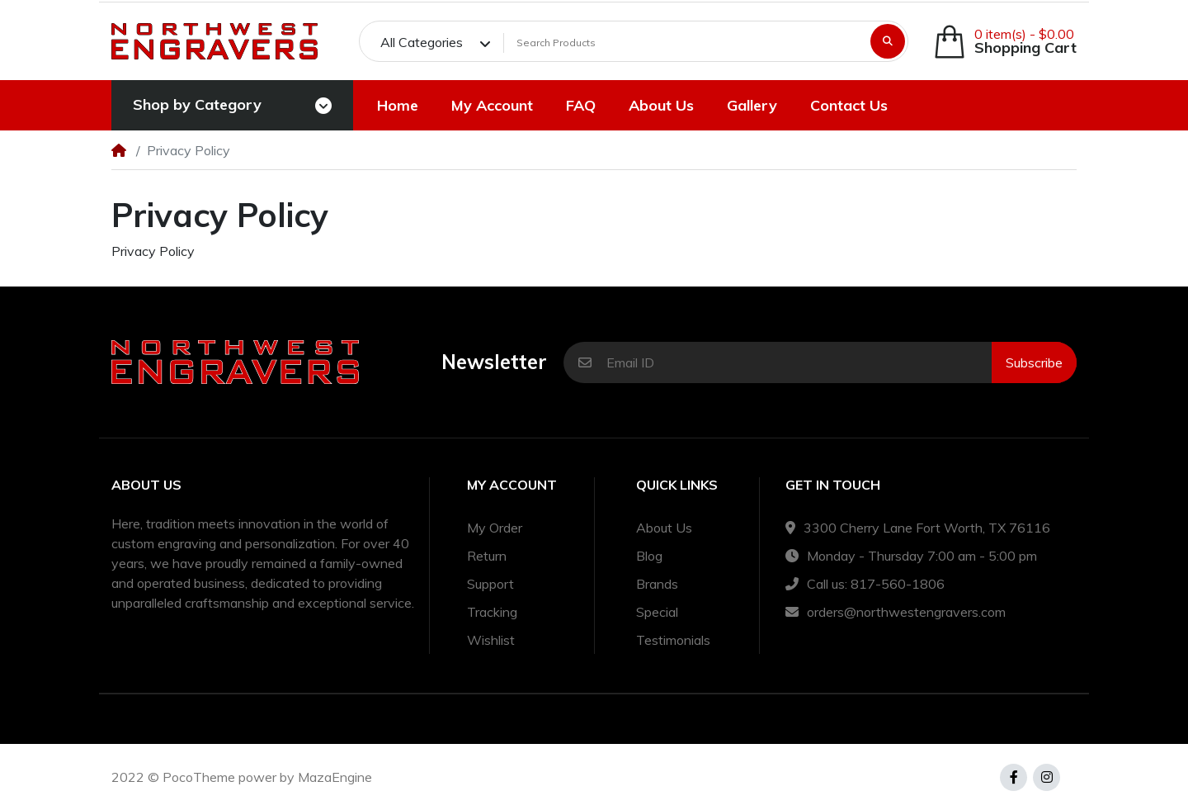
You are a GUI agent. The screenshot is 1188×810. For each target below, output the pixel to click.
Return (487, 555)
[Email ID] (799, 362)
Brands (657, 584)
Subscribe (1034, 362)
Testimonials (673, 640)
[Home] (118, 150)
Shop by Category (197, 104)
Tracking (492, 612)
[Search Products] (684, 43)
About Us (664, 527)
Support (490, 584)
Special (657, 612)
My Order (494, 527)
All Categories (421, 42)
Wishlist (491, 640)
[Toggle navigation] (323, 105)
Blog (649, 555)
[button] (1005, 41)
